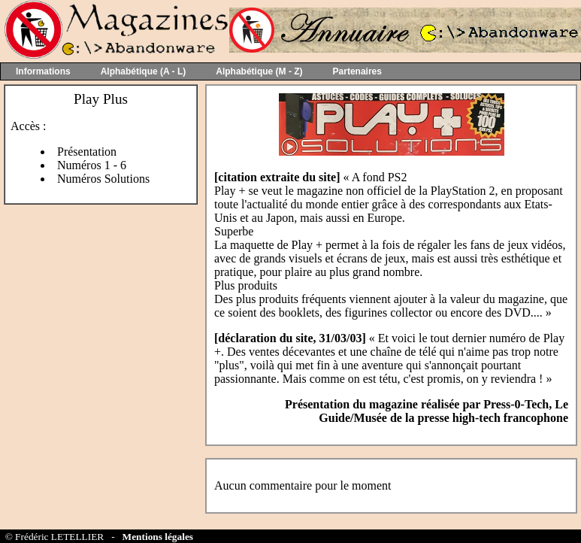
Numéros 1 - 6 (91, 165)
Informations (43, 71)
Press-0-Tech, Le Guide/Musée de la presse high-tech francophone (443, 411)
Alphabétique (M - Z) (259, 71)
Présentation (87, 151)
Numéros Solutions (103, 178)
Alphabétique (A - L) (143, 71)
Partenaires (357, 71)
